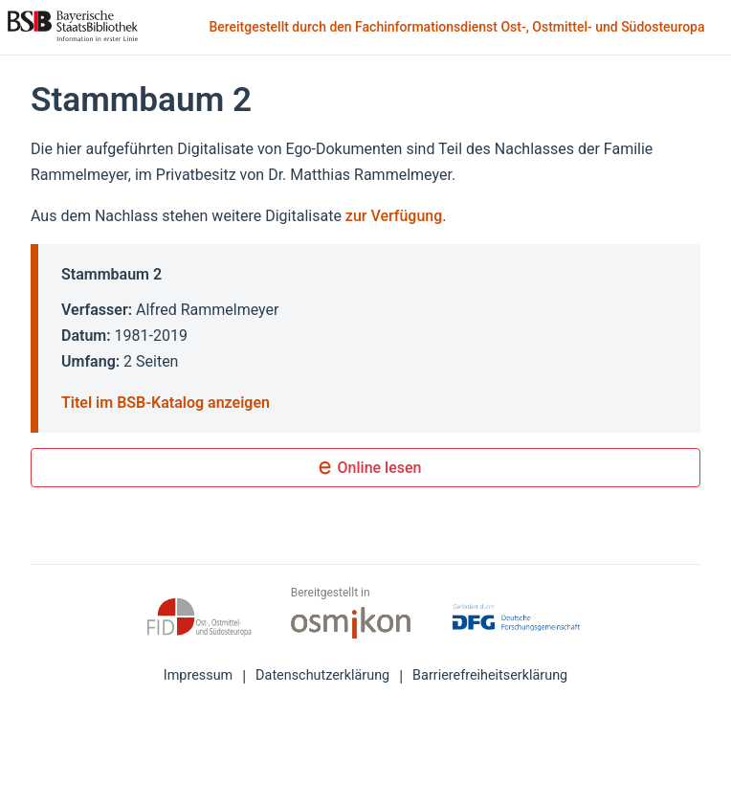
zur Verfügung (393, 216)
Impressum (198, 675)
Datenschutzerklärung (322, 675)
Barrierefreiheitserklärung (489, 675)
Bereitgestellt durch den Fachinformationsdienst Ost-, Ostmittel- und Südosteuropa (458, 28)
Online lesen (366, 469)
